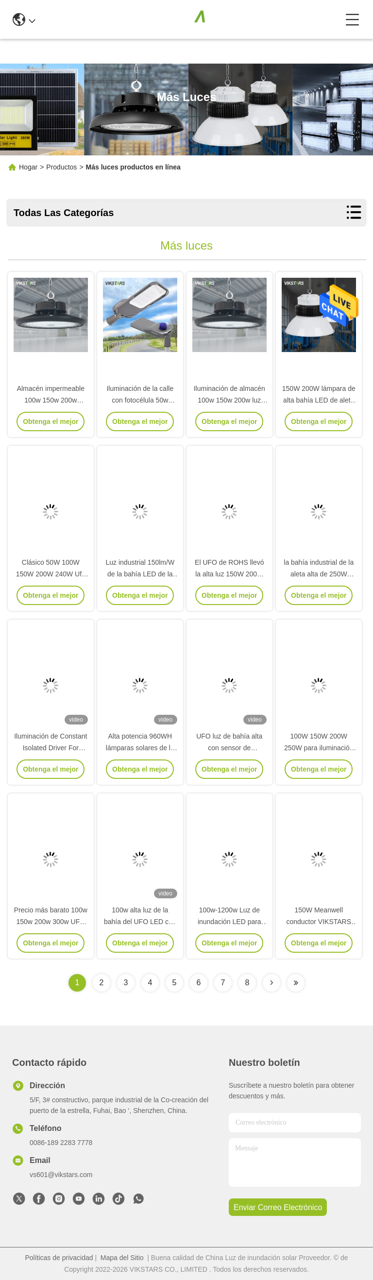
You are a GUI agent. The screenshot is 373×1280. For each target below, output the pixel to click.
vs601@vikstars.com (61, 1175)
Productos (61, 167)
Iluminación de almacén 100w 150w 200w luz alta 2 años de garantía (229, 400)
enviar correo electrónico (278, 1207)
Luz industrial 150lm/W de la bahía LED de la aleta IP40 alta (139, 573)
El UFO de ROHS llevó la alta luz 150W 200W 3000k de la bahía (229, 573)
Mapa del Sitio (122, 1258)
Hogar (28, 167)
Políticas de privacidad (59, 1258)
